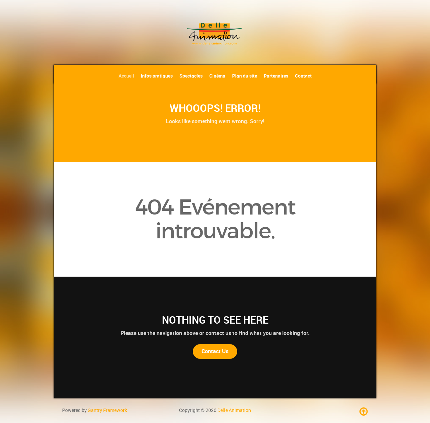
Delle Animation (234, 410)
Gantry (107, 410)
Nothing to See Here (215, 320)
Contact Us (215, 351)
